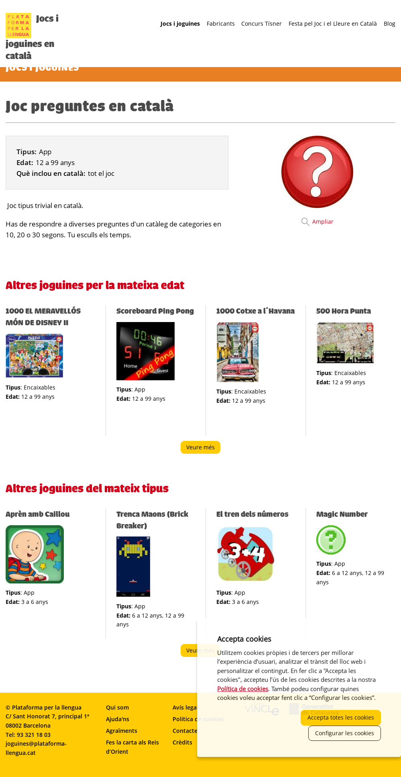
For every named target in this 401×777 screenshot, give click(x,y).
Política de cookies (242, 689)
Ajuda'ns (117, 719)
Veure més (203, 448)
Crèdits (182, 742)
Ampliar (323, 221)
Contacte (185, 730)
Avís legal (185, 707)
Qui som (117, 707)
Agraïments (121, 730)
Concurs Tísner (261, 23)
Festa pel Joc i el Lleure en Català (333, 23)
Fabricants (221, 23)
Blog (389, 23)
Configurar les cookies (344, 733)
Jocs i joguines (180, 23)
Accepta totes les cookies (340, 717)
